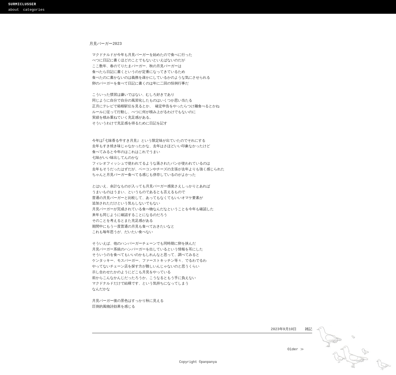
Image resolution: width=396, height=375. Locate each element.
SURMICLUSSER (22, 4)
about (13, 10)
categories (34, 10)
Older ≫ (295, 349)
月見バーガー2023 (105, 44)
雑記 (308, 329)
